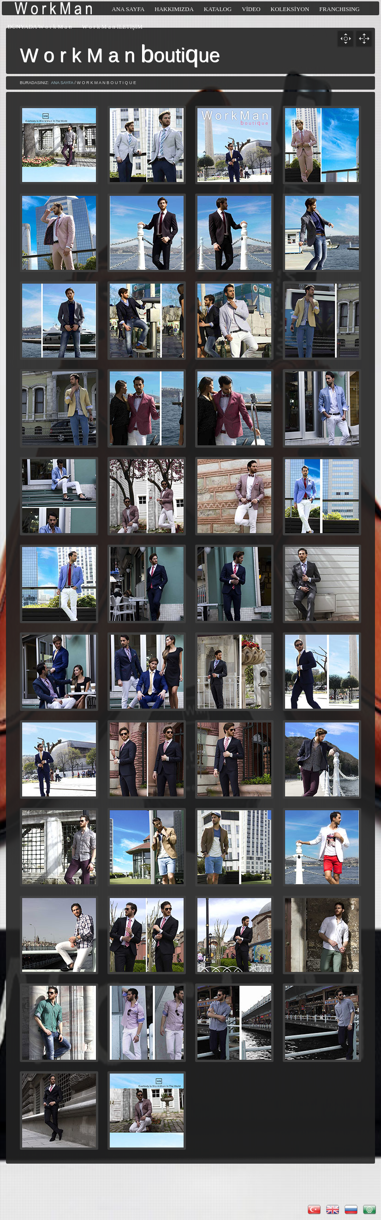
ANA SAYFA (62, 82)
